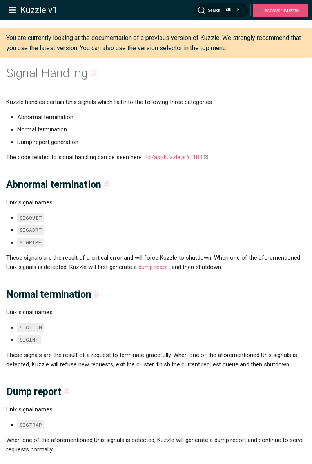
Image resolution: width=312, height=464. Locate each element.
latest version (58, 48)
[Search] (221, 10)
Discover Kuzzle (280, 10)
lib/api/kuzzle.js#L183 (174, 157)
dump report (154, 267)
